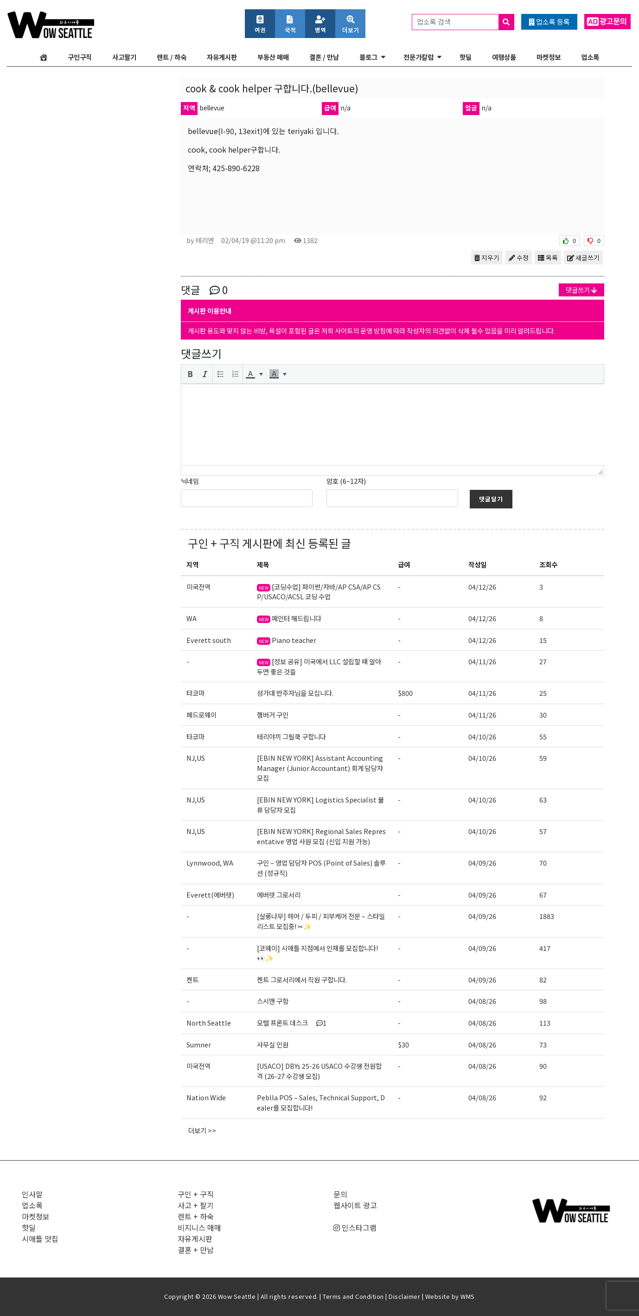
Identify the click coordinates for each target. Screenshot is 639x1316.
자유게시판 (222, 57)
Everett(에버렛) (210, 894)
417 (544, 948)
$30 (403, 1044)
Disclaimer (404, 1296)
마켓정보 (549, 57)
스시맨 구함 (272, 1001)
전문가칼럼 (418, 57)
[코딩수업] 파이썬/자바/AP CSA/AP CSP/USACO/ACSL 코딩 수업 (319, 592)
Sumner (198, 1044)
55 (543, 736)
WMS (467, 1296)
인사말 (32, 1194)
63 (543, 799)
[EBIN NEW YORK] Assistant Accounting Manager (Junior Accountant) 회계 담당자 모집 (320, 768)
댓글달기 (491, 498)
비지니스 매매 (199, 1227)
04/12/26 (482, 586)
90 (543, 1066)
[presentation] (190, 373)
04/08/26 (482, 1001)
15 (543, 640)
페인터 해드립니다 (289, 618)
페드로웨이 (201, 714)
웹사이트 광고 (355, 1205)
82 (543, 979)
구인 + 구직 (214, 543)
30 (543, 714)
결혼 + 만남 (196, 1249)
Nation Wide (206, 1097)
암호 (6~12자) (346, 481)
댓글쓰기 (581, 290)
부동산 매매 (273, 57)
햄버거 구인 (272, 714)
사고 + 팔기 (196, 1205)
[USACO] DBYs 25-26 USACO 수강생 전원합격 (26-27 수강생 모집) (319, 1071)
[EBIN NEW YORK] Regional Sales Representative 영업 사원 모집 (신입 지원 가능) (321, 836)
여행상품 (504, 57)
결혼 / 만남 (324, 57)
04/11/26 (482, 661)
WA (191, 618)
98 (543, 1001)
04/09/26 (482, 862)
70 (543, 862)
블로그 (368, 57)
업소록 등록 (549, 21)
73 (543, 1044)
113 (544, 1022)
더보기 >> (202, 1130)
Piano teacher (286, 640)
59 (543, 758)
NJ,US (195, 758)
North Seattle (208, 1022)
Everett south (208, 640)
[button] (190, 374)
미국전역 (198, 586)
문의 (340, 1194)
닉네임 (190, 481)
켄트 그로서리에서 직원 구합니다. (302, 979)
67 (543, 894)
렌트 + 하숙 (196, 1216)
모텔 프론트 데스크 (291, 1022)
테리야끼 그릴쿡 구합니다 (291, 736)
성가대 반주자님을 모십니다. (295, 693)
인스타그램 (355, 1227)
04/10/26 (482, 736)
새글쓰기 (583, 257)
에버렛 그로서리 (278, 894)
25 (543, 693)
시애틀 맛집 (40, 1238)
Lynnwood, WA (209, 862)
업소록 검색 (465, 22)
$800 (405, 693)
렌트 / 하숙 (171, 57)
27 (543, 661)
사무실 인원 (272, 1044)
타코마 (195, 693)
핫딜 (466, 57)
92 (543, 1097)
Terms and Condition (353, 1296)
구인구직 (80, 57)
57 (543, 831)
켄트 (192, 979)
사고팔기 (124, 57)
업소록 (590, 57)
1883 (546, 916)
